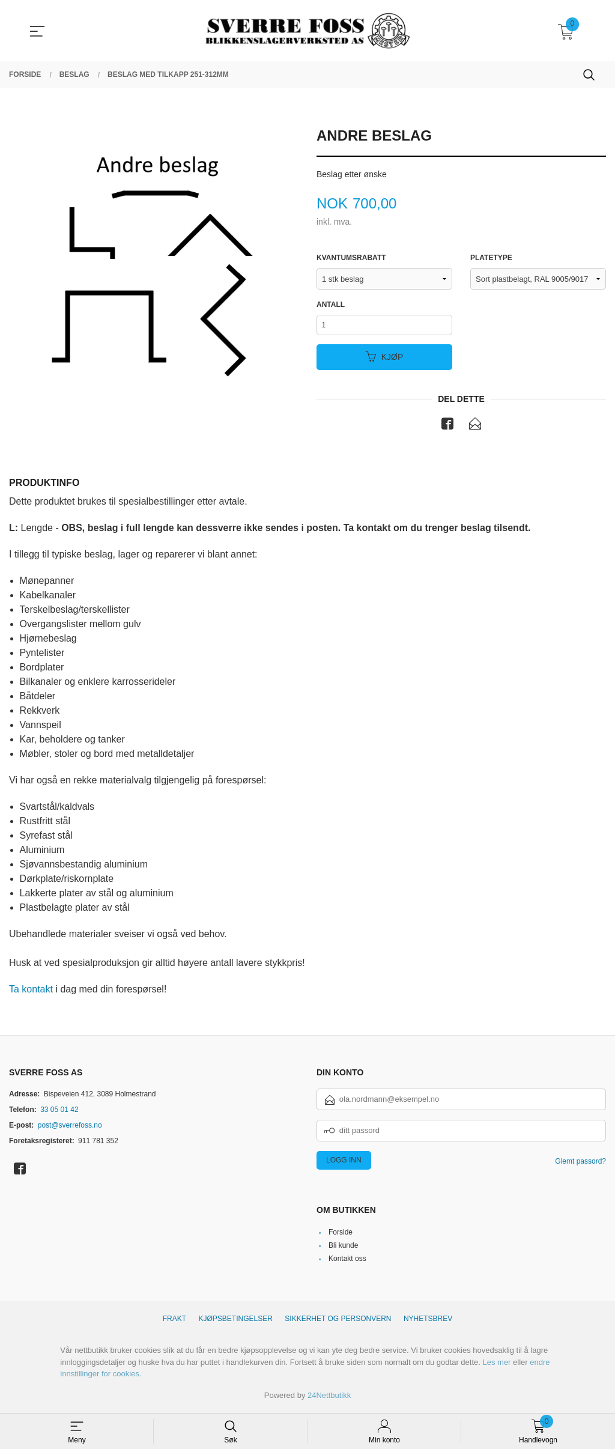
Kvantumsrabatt (351, 258)
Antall (331, 305)
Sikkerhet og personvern (338, 1321)
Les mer (496, 1364)
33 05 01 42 (59, 1111)
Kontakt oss (347, 1261)
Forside (341, 1234)
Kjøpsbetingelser (236, 1321)
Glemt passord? (580, 1163)
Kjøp (385, 358)
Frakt (174, 1321)
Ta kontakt (31, 991)
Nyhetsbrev (428, 1321)
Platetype (491, 258)
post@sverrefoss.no (70, 1127)
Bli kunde (343, 1248)
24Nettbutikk (329, 1397)
